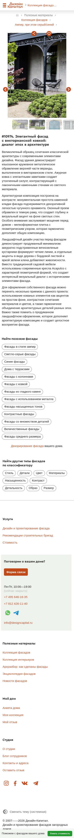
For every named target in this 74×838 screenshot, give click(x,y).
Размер (49, 488)
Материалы (57, 473)
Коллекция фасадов (42, 5)
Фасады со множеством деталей (26, 421)
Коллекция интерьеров (18, 659)
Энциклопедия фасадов (19, 673)
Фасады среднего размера (22, 436)
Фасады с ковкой (15, 384)
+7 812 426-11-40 (15, 603)
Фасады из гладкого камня (22, 391)
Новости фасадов (15, 681)
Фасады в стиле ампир (20, 346)
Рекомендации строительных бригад (28, 535)
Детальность (13, 488)
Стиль (9, 473)
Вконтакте (25, 783)
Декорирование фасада (27, 446)
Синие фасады (14, 361)
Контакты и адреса (15, 763)
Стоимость (10, 542)
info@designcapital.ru (18, 622)
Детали (25, 473)
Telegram (35, 783)
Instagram (6, 783)
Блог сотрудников (15, 756)
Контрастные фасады (19, 414)
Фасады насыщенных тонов (23, 406)
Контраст (38, 480)
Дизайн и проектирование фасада (26, 528)
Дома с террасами (16, 369)
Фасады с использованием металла (28, 399)
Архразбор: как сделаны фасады (25, 666)
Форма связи (15, 572)
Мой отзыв (10, 722)
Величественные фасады (21, 429)
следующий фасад (69, 89)
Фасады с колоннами (18, 376)
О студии (9, 748)
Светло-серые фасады (20, 354)
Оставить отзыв (13, 770)
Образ (33, 488)
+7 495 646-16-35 (15, 597)
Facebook (15, 783)
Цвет (39, 473)
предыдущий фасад (5, 89)
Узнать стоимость (60, 833)
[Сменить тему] (24, 811)
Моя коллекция (13, 715)
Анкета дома (11, 708)
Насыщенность (15, 480)
